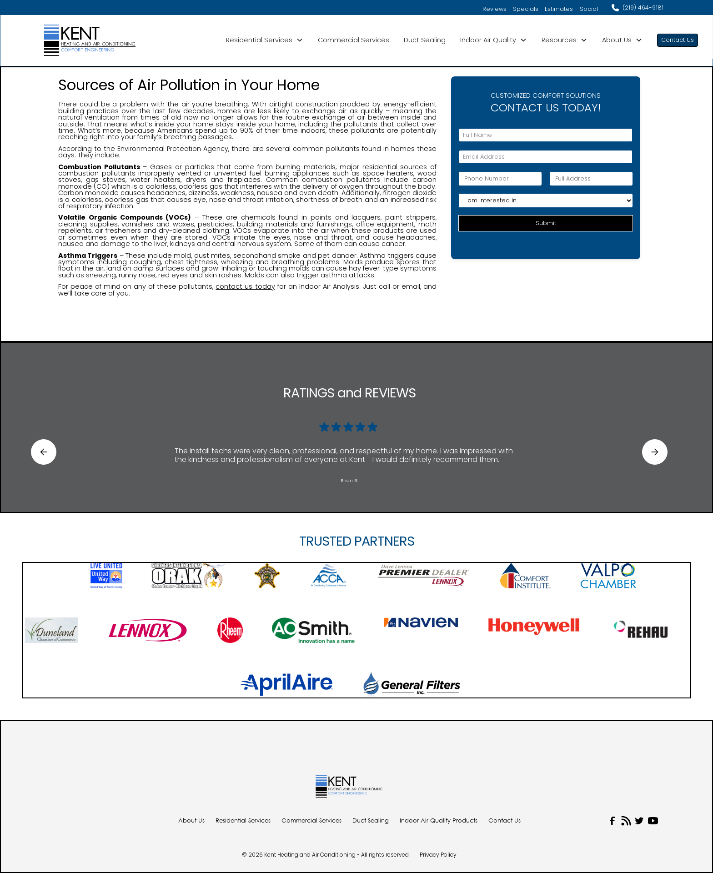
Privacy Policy (438, 855)
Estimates (559, 9)
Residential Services (259, 40)
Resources (559, 40)
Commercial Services (353, 40)
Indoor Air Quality (488, 40)
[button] (265, 40)
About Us (617, 40)
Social (589, 9)
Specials (525, 9)
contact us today (245, 286)
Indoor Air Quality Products (438, 821)
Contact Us (677, 40)
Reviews (494, 9)
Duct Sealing (425, 40)
